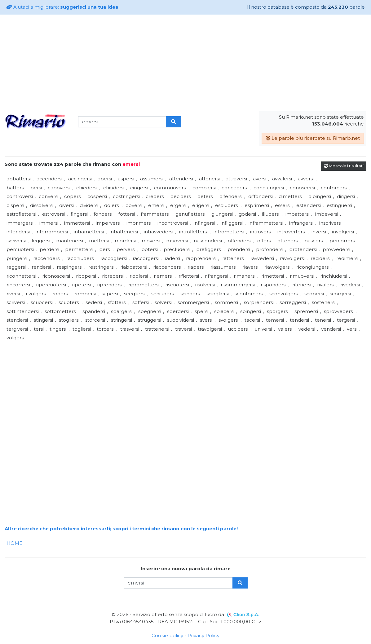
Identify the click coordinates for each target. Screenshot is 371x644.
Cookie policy (167, 635)
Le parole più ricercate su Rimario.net (313, 138)
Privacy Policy (203, 635)
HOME (14, 543)
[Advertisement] (185, 63)
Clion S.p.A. (246, 614)
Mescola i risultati (344, 165)
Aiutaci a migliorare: (62, 7)
